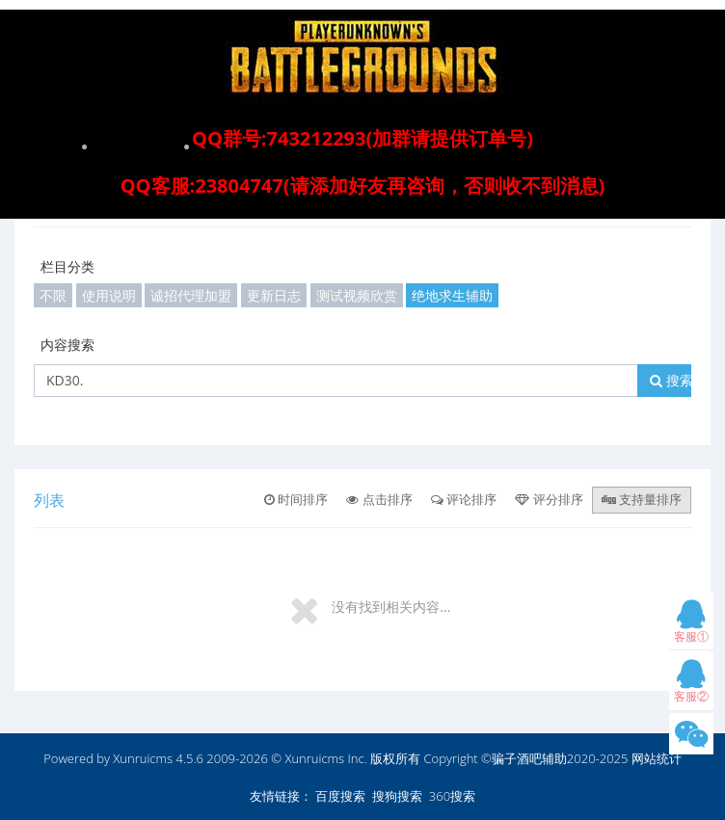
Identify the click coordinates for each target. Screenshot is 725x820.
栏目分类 (67, 266)
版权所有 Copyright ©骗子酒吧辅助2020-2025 (499, 758)
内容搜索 (67, 344)
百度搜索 (340, 796)
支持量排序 (642, 499)
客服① (691, 626)
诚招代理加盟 (190, 295)
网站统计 (656, 758)
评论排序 (464, 499)
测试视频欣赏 (356, 295)
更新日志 (274, 295)
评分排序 (548, 499)
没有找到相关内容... (391, 606)
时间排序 (296, 499)
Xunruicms (143, 758)
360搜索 (452, 796)
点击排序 (379, 499)
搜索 (671, 380)
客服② (691, 685)
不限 (53, 295)
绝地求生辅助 (452, 295)
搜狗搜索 (397, 796)
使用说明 (109, 295)
